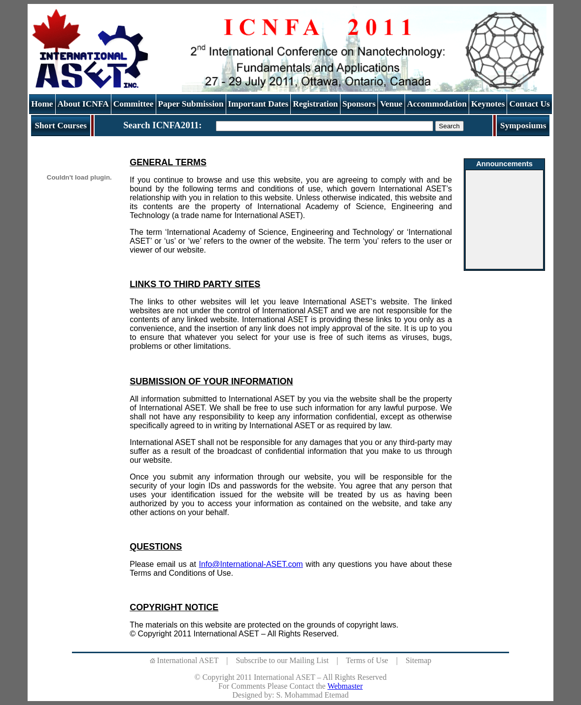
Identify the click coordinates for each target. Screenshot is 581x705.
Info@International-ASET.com (251, 564)
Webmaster (345, 686)
